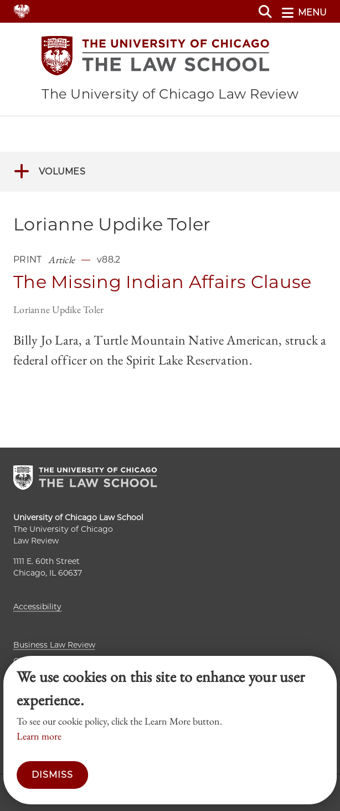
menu (304, 12)
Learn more (39, 736)
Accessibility (37, 607)
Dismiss (52, 774)
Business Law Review (54, 645)
